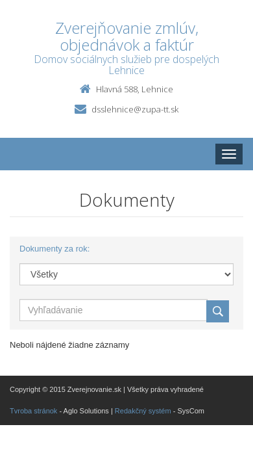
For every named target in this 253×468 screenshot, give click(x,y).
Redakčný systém (143, 411)
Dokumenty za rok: (54, 249)
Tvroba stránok (33, 411)
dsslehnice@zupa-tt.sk (134, 109)
